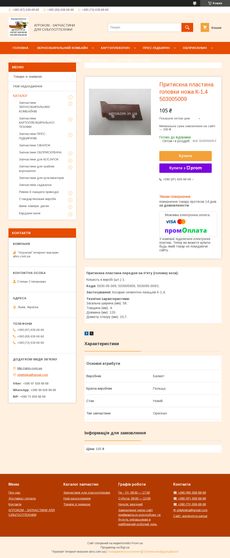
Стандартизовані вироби (37, 199)
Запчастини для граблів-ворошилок (37, 168)
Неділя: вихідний (130, 504)
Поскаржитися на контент (124, 551)
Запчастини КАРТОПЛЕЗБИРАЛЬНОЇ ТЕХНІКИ (37, 123)
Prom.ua (137, 543)
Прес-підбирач (156, 48)
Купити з (185, 168)
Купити (185, 156)
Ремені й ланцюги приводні (39, 192)
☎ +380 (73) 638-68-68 (189, 504)
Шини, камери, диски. (34, 206)
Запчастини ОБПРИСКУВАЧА (40, 152)
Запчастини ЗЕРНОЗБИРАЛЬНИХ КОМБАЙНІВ (34, 107)
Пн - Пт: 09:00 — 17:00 (134, 492)
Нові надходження (27, 86)
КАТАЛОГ (20, 96)
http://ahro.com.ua (29, 368)
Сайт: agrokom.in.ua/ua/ (190, 516)
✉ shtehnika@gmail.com (190, 510)
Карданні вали (29, 213)
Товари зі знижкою (27, 76)
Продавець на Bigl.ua (115, 547)
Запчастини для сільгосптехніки (86, 492)
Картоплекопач (115, 48)
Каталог (46, 60)
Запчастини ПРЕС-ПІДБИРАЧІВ (32, 136)
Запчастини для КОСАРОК (38, 159)
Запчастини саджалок (35, 185)
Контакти (99, 60)
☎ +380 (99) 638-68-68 (189, 492)
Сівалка (19, 60)
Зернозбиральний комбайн (62, 48)
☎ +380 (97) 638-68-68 (189, 498)
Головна (20, 48)
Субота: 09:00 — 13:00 (134, 498)
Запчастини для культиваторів (41, 178)
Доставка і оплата (133, 60)
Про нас (74, 60)
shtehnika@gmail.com (32, 375)
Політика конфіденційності (161, 551)
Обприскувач (195, 48)
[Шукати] (187, 27)
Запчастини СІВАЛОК (34, 145)
